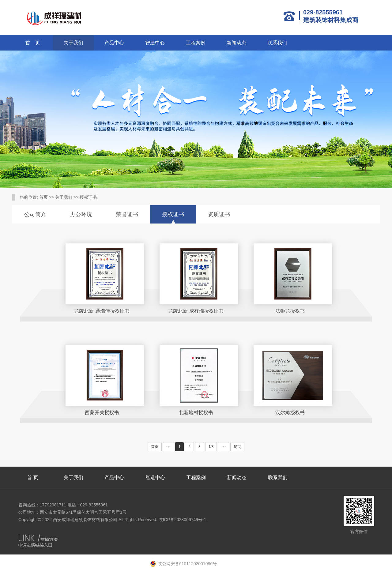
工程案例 (195, 42)
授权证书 (88, 197)
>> (223, 447)
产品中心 (114, 42)
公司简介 (35, 214)
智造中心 (155, 42)
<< (168, 447)
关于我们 (73, 42)
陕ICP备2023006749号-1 (182, 519)
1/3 (211, 447)
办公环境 (81, 214)
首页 (43, 197)
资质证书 (219, 214)
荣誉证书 (127, 214)
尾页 (237, 447)
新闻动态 (236, 42)
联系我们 (277, 42)
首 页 (32, 42)
